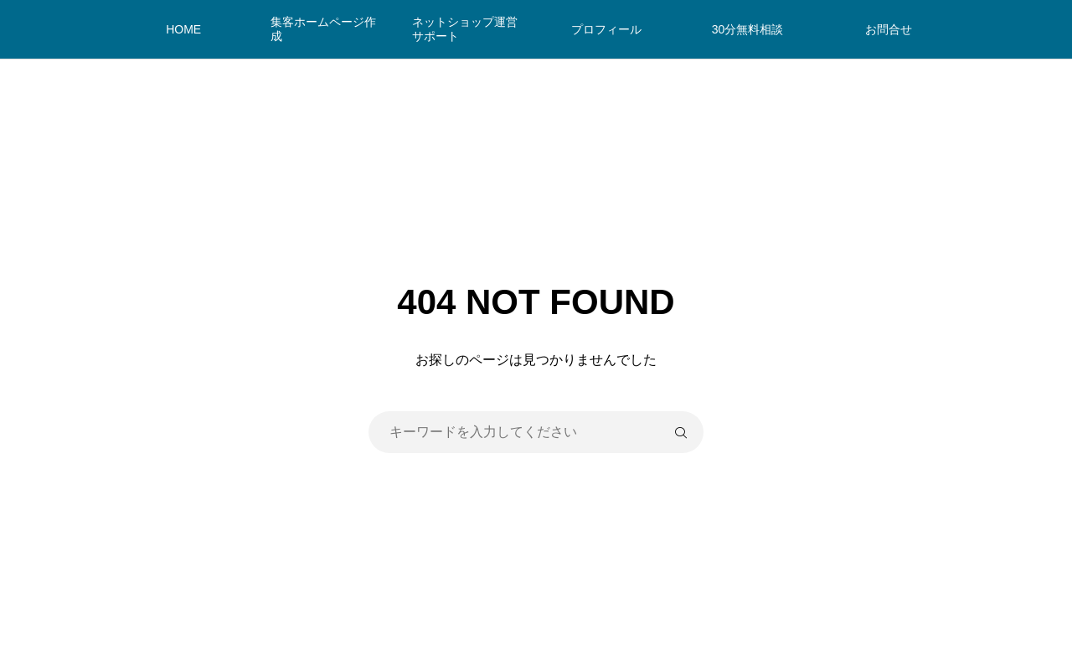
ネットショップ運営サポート (465, 29)
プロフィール (606, 29)
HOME (183, 29)
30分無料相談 (748, 29)
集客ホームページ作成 (323, 29)
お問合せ (888, 29)
